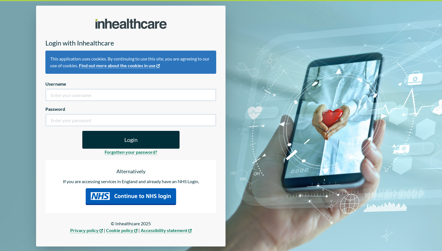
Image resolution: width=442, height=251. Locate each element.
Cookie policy (122, 230)
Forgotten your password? (131, 152)
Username (55, 83)
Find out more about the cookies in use (119, 65)
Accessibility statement (166, 230)
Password (55, 109)
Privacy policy (86, 230)
